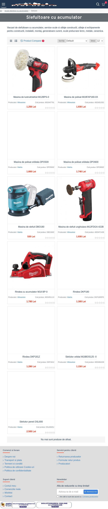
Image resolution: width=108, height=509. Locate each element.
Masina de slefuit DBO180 (31, 227)
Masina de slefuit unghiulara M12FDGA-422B (81, 227)
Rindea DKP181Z (31, 357)
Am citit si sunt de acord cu (78, 496)
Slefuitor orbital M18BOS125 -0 (80, 357)
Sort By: (62, 41)
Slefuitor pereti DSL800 (31, 422)
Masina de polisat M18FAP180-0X (81, 97)
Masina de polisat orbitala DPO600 (81, 162)
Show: (93, 41)
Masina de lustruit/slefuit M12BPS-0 (31, 97)
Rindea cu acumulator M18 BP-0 (31, 292)
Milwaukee (21, 102)
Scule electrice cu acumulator (16, 11)
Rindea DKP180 (81, 292)
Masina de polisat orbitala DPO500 (31, 162)
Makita (19, 167)
